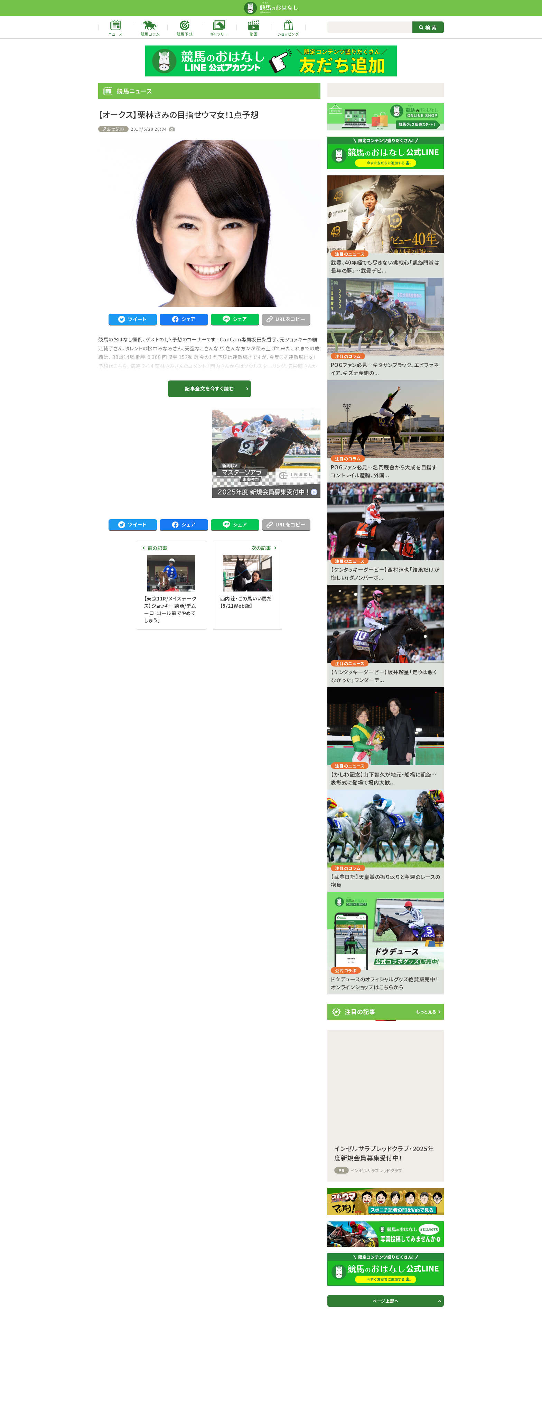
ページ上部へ (386, 1301)
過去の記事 (113, 129)
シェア (183, 319)
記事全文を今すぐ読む (209, 388)
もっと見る (426, 1011)
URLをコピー (286, 318)
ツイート (132, 319)
